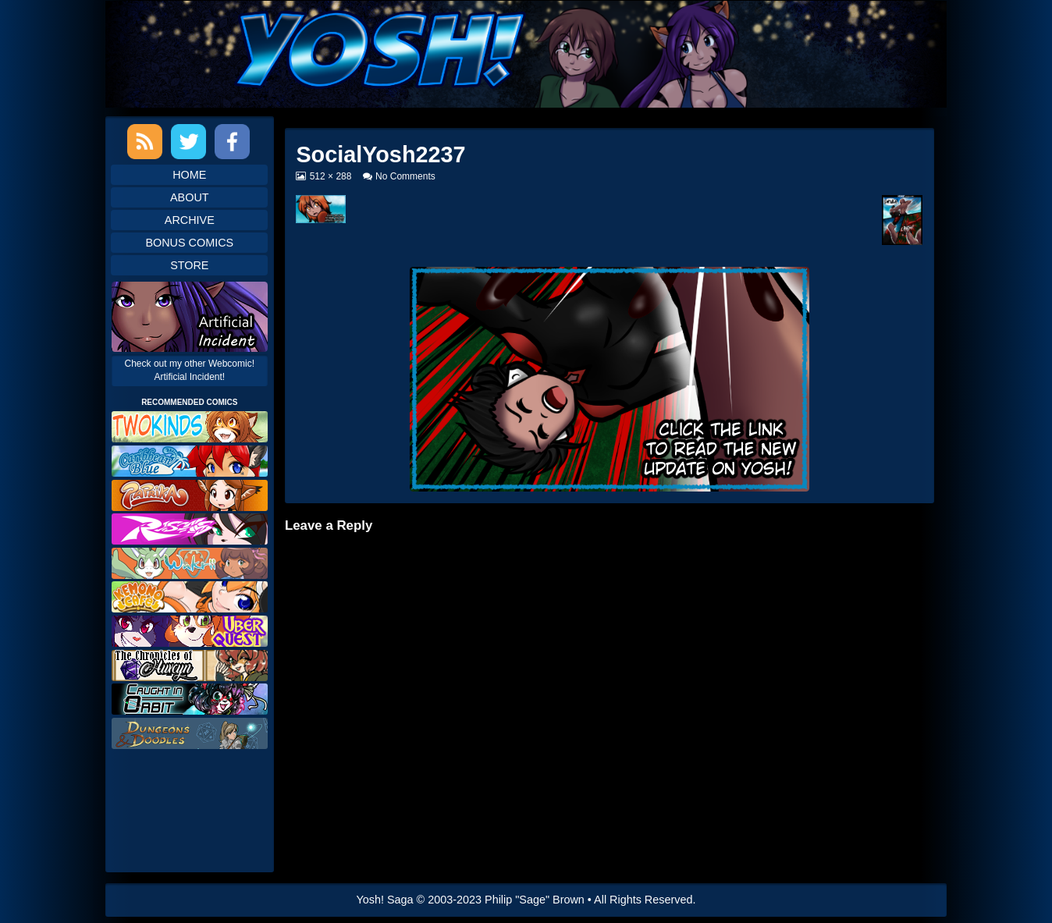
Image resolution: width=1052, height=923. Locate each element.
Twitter (188, 141)
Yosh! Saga (385, 899)
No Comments (405, 176)
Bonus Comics (189, 242)
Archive (190, 220)
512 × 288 (330, 176)
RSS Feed (144, 141)
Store (189, 265)
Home (189, 175)
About (189, 197)
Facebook (232, 141)
